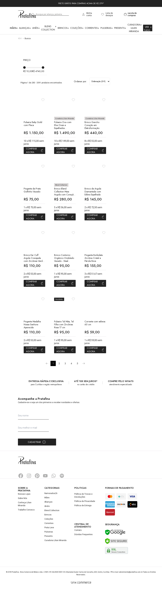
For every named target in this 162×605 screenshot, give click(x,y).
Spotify (62, 492)
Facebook (21, 492)
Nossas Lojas (24, 510)
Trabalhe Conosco (26, 526)
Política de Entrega (82, 521)
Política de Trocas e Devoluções (83, 511)
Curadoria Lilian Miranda (134, 28)
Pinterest (37, 492)
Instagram (29, 492)
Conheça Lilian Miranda (24, 520)
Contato (78, 546)
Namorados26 (50, 509)
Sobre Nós (22, 514)
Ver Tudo (148, 28)
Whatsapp (53, 492)
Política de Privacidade (84, 517)
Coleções (77, 28)
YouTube (45, 492)
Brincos (63, 28)
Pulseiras (106, 28)
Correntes (92, 28)
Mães (14, 28)
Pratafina (27, 14)
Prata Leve (49, 544)
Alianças (25, 28)
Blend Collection (48, 28)
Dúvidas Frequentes (83, 550)
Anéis (36, 28)
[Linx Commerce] (81, 598)
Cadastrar (37, 458)
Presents (120, 28)
